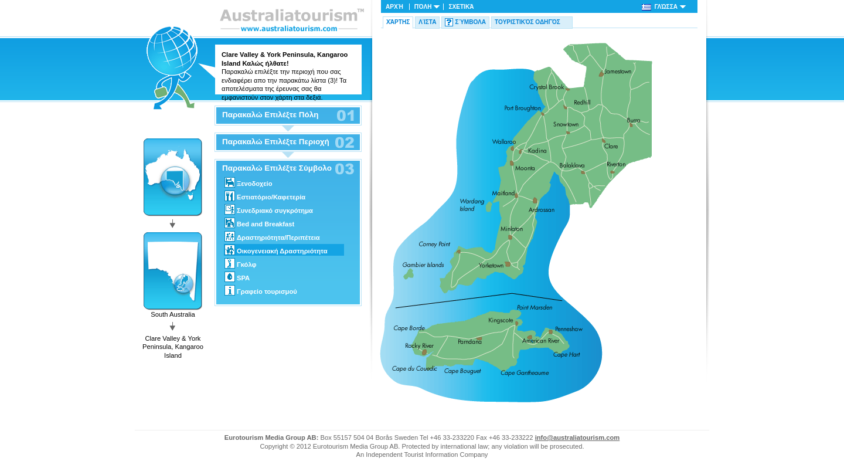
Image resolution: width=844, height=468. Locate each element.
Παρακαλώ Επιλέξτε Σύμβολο (277, 168)
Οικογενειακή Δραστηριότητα (276, 250)
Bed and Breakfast (259, 223)
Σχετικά (461, 7)
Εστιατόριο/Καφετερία (264, 196)
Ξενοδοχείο (248, 182)
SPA (237, 277)
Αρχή (394, 7)
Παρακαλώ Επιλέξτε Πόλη (270, 115)
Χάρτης (398, 22)
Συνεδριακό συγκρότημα (268, 209)
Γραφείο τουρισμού (260, 290)
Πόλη (423, 7)
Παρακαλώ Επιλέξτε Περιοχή (275, 142)
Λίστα (427, 22)
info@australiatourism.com (577, 437)
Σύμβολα (470, 22)
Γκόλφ (240, 263)
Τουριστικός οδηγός (527, 22)
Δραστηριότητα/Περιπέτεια (272, 236)
